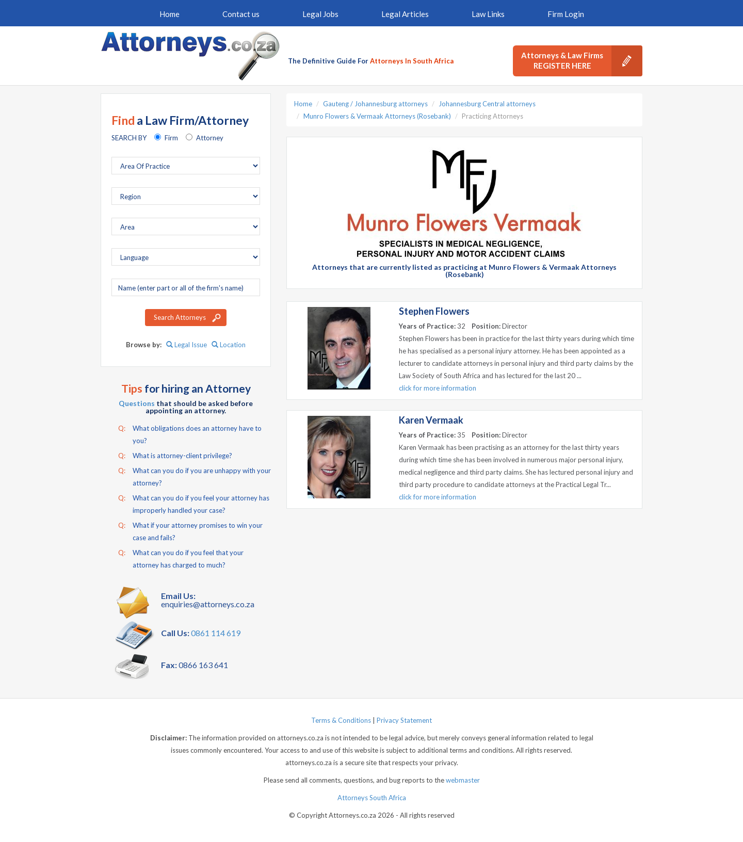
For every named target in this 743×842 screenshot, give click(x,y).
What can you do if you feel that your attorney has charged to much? (181, 557)
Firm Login (565, 14)
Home (169, 14)
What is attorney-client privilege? (175, 455)
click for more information (437, 388)
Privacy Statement (404, 720)
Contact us (241, 14)
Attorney (209, 138)
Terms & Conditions (341, 720)
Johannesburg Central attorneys (487, 104)
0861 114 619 (215, 633)
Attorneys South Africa (371, 798)
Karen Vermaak (431, 420)
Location (229, 345)
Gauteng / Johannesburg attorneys (375, 104)
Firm (171, 138)
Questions (137, 403)
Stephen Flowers (434, 311)
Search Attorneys (180, 317)
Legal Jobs (320, 14)
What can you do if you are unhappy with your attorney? (194, 475)
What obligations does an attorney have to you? (190, 433)
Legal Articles (405, 14)
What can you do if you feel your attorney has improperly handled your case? (193, 503)
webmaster (463, 780)
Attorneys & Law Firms (581, 60)
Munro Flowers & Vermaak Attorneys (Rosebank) (377, 116)
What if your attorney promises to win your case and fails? (190, 530)
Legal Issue (186, 345)
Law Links (488, 14)
